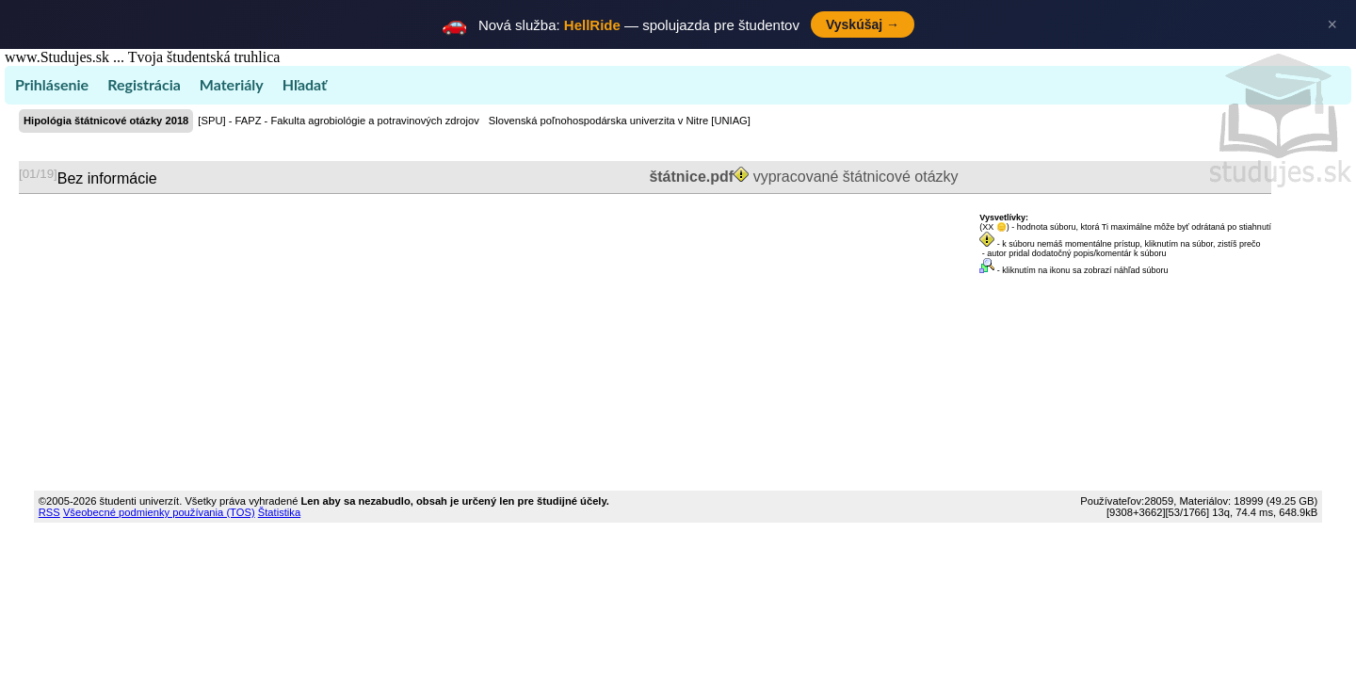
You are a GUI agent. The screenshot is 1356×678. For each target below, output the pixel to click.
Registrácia (144, 84)
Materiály (232, 84)
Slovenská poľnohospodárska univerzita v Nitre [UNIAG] (620, 120)
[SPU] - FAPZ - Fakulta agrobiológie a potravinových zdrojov (338, 120)
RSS (49, 512)
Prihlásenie (52, 84)
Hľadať (304, 84)
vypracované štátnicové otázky (802, 177)
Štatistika (279, 512)
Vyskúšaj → (862, 24)
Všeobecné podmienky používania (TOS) (159, 512)
